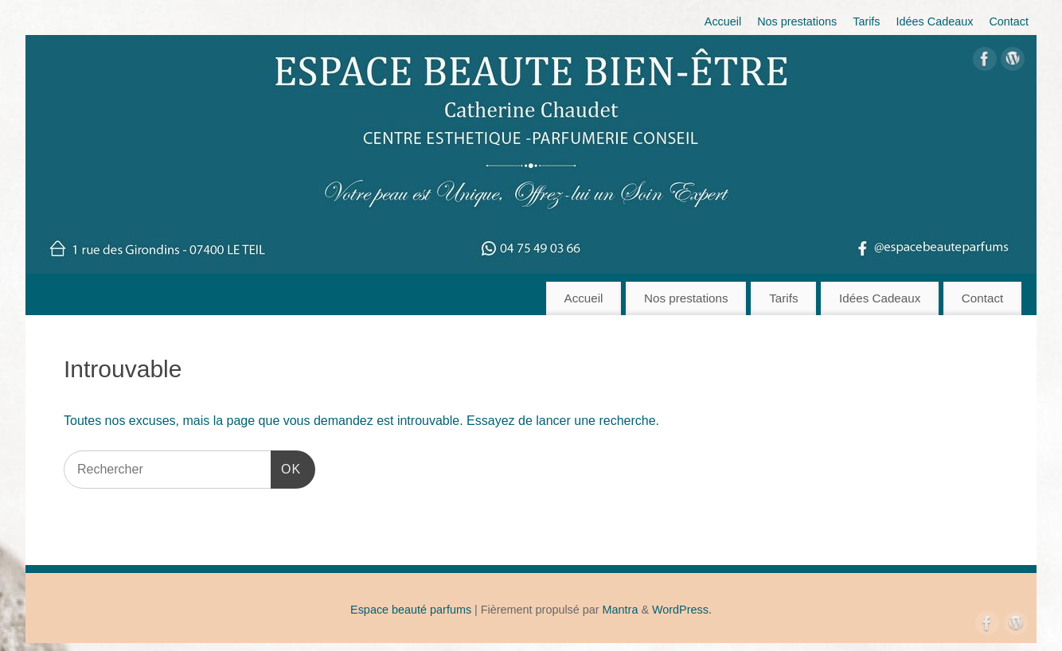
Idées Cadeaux (935, 21)
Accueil (723, 21)
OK (286, 467)
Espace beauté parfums (410, 609)
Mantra (620, 609)
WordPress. (682, 609)
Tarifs (866, 21)
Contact (1009, 21)
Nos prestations (797, 21)
